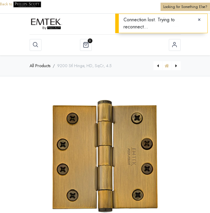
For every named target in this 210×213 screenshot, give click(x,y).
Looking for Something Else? (185, 6)
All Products (40, 66)
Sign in (175, 45)
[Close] (199, 20)
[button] (35, 45)
